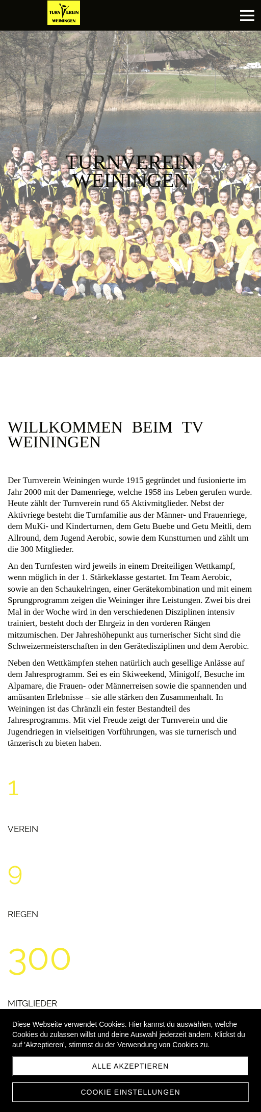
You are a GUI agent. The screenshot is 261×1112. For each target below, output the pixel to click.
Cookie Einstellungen (130, 1092)
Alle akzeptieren (130, 1066)
